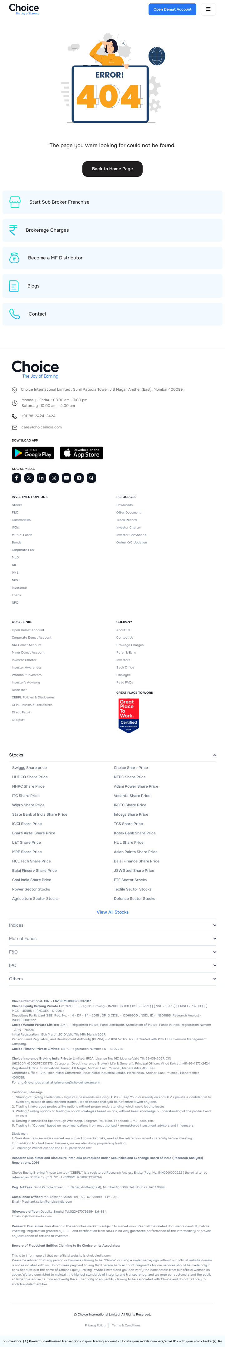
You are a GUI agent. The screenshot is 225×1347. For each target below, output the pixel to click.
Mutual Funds (22, 535)
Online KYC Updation (131, 542)
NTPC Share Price (130, 777)
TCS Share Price (128, 823)
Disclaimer (19, 690)
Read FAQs (124, 682)
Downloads (124, 505)
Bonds (16, 542)
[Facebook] (16, 478)
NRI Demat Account (27, 645)
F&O (15, 512)
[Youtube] (66, 478)
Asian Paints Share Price (136, 851)
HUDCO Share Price (30, 777)
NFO (15, 603)
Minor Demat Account (28, 652)
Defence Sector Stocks (134, 898)
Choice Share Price (131, 767)
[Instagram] (54, 478)
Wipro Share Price (28, 805)
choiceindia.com (98, 1255)
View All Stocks (113, 912)
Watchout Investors (27, 675)
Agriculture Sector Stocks (35, 898)
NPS (15, 580)
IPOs (15, 527)
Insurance (19, 588)
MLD (15, 557)
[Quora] (91, 478)
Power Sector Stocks (31, 889)
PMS (15, 573)
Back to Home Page (112, 168)
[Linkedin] (41, 478)
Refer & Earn (126, 652)
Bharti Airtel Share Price (33, 833)
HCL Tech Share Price (31, 861)
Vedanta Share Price (132, 795)
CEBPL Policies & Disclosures (33, 697)
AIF (14, 565)
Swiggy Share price (29, 767)
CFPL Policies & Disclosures (32, 705)
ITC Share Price (26, 795)
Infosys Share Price (131, 814)
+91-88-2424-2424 (38, 416)
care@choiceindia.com (42, 427)
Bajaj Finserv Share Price (34, 870)
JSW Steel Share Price (134, 870)
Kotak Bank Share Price (135, 833)
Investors (123, 660)
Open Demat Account (28, 630)
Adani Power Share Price (136, 786)
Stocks (17, 505)
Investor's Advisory (26, 682)
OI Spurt (18, 720)
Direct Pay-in (22, 712)
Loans (16, 595)
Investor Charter (128, 527)
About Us (123, 630)
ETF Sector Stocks (130, 879)
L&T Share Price (26, 842)
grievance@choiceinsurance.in (77, 1082)
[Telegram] (79, 478)
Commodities (21, 520)
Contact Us (124, 637)
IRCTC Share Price (130, 805)
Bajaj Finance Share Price (136, 861)
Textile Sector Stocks (132, 889)
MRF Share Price (27, 851)
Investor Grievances (131, 535)
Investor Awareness (27, 667)
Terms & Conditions (126, 1325)
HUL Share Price (129, 842)
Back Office (125, 667)
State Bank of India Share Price (39, 814)
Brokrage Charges (130, 645)
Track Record (126, 520)
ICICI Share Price (27, 823)
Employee (123, 675)
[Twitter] (29, 478)
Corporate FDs (23, 550)
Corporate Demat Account (31, 637)
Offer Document (128, 512)
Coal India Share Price (31, 879)
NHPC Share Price (28, 786)
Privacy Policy (95, 1325)
